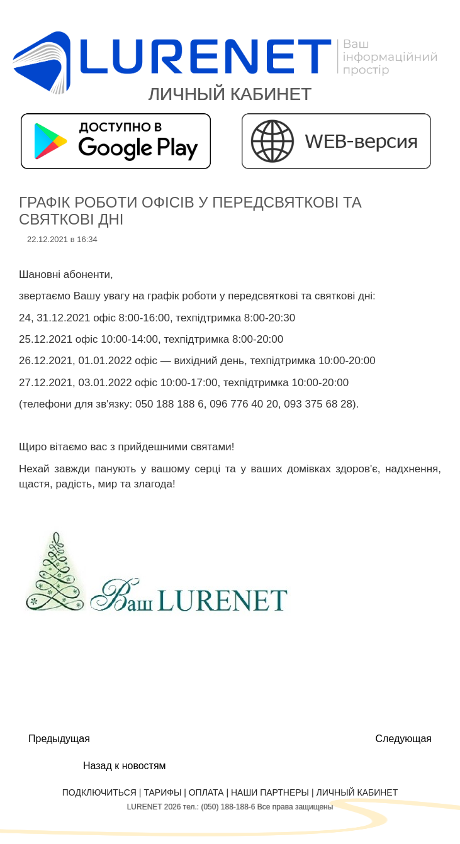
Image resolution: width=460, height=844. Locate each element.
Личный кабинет (357, 792)
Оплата (206, 792)
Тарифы (162, 792)
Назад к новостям (124, 765)
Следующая (404, 738)
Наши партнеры (270, 792)
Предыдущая (59, 738)
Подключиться (99, 792)
